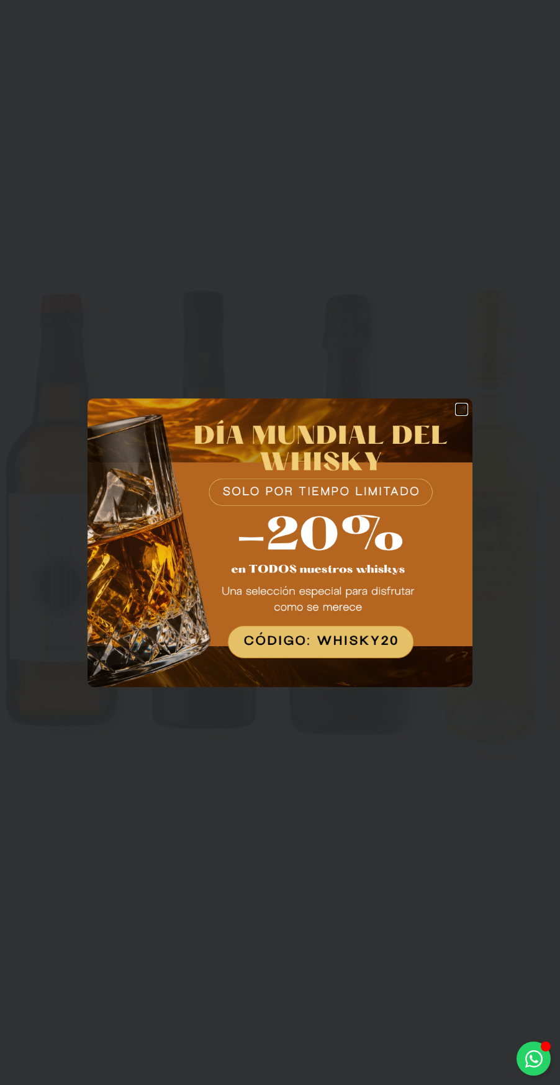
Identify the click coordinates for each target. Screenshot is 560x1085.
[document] (280, 542)
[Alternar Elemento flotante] (534, 1059)
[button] (461, 409)
